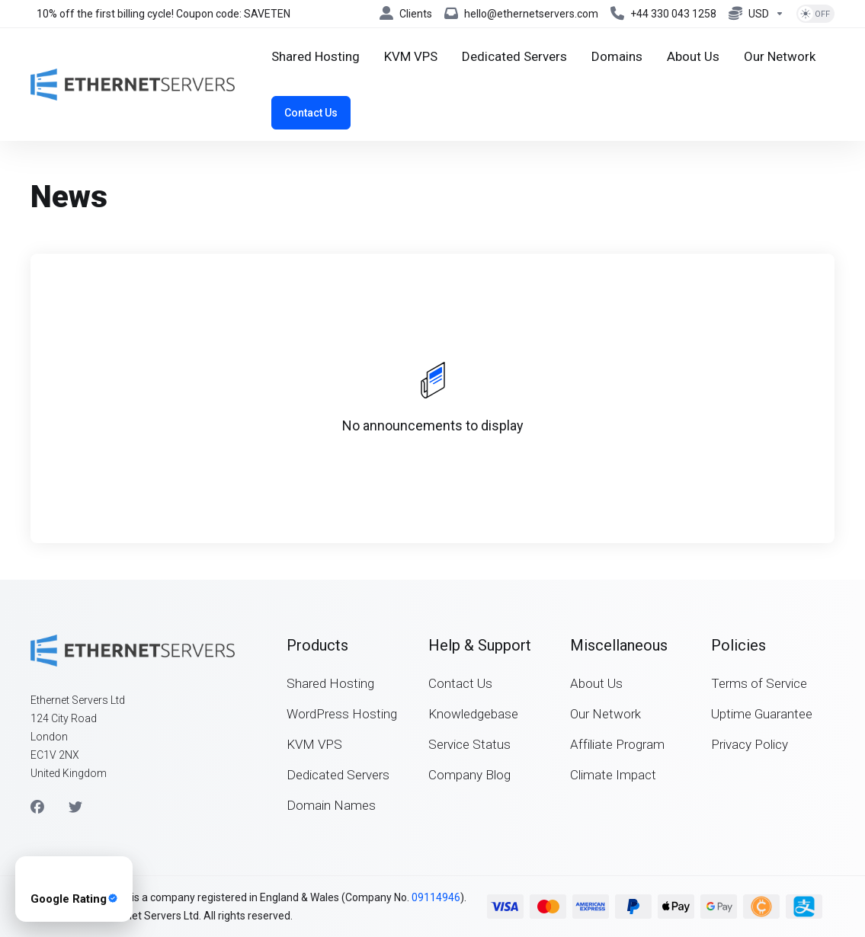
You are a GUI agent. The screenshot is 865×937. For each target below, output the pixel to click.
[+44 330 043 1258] (663, 13)
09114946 (436, 897)
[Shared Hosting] (315, 56)
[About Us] (693, 56)
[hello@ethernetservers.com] (521, 13)
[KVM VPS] (411, 56)
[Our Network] (780, 56)
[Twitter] (75, 807)
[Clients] (405, 13)
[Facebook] (37, 807)
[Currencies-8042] (756, 13)
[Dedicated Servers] (514, 56)
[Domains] (617, 56)
